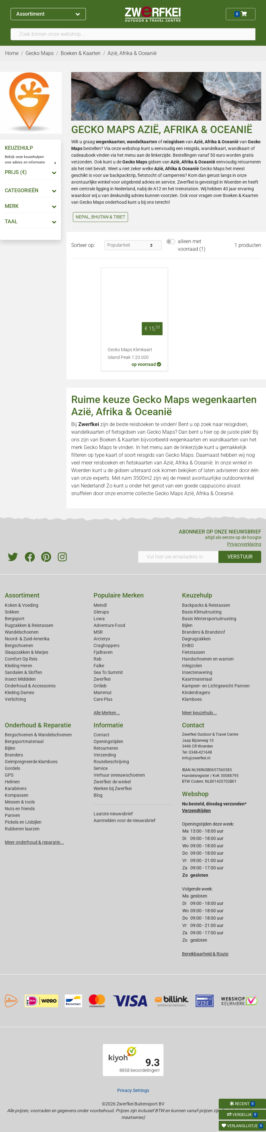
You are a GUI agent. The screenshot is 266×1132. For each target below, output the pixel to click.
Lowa (99, 618)
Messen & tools (20, 801)
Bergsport (15, 618)
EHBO (188, 645)
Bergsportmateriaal (24, 741)
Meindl (100, 605)
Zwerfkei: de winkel (112, 781)
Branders (14, 754)
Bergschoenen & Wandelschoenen (38, 734)
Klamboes (192, 699)
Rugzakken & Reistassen (29, 625)
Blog (98, 795)
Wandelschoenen (22, 632)
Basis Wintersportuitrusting (209, 618)
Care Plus (103, 699)
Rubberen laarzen (22, 828)
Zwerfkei (102, 679)
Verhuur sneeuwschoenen (119, 775)
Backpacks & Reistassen (206, 605)
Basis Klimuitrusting (202, 611)
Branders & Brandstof (203, 632)
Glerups (101, 611)
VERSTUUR (240, 557)
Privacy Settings (133, 1090)
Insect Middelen (20, 679)
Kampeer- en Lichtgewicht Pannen (216, 685)
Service (101, 768)
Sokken (12, 611)
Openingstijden (108, 741)
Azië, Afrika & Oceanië (187, 463)
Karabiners (16, 788)
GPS (9, 775)
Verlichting (15, 699)
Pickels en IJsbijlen (23, 822)
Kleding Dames (19, 692)
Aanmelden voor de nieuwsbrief (125, 820)
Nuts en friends (20, 808)
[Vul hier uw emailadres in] (178, 557)
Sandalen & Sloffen (23, 672)
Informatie (108, 725)
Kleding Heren (18, 665)
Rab (98, 658)
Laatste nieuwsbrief (113, 813)
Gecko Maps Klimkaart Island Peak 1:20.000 (130, 353)
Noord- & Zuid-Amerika (27, 638)
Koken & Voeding (21, 605)
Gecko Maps (134, 161)
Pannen (12, 815)
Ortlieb (100, 685)
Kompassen (16, 795)
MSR (98, 632)
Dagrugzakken (196, 638)
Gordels (12, 768)
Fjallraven (103, 652)
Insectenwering (197, 672)
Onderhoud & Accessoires (30, 685)
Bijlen (187, 625)
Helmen (12, 781)
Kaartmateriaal (197, 679)
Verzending (105, 754)
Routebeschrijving (111, 761)
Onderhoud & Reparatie (38, 725)
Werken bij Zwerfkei (113, 788)
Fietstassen (193, 652)
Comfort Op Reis (21, 658)
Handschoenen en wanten (208, 658)
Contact (102, 734)
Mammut (103, 692)
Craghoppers (106, 645)
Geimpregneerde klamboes (31, 761)
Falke (99, 665)
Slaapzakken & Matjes (26, 652)
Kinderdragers (196, 692)
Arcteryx (102, 638)
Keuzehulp (197, 595)
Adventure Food (109, 625)
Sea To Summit (108, 672)
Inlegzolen (192, 665)
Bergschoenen (19, 645)
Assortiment (48, 14)
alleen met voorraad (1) (191, 245)
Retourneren (106, 748)
